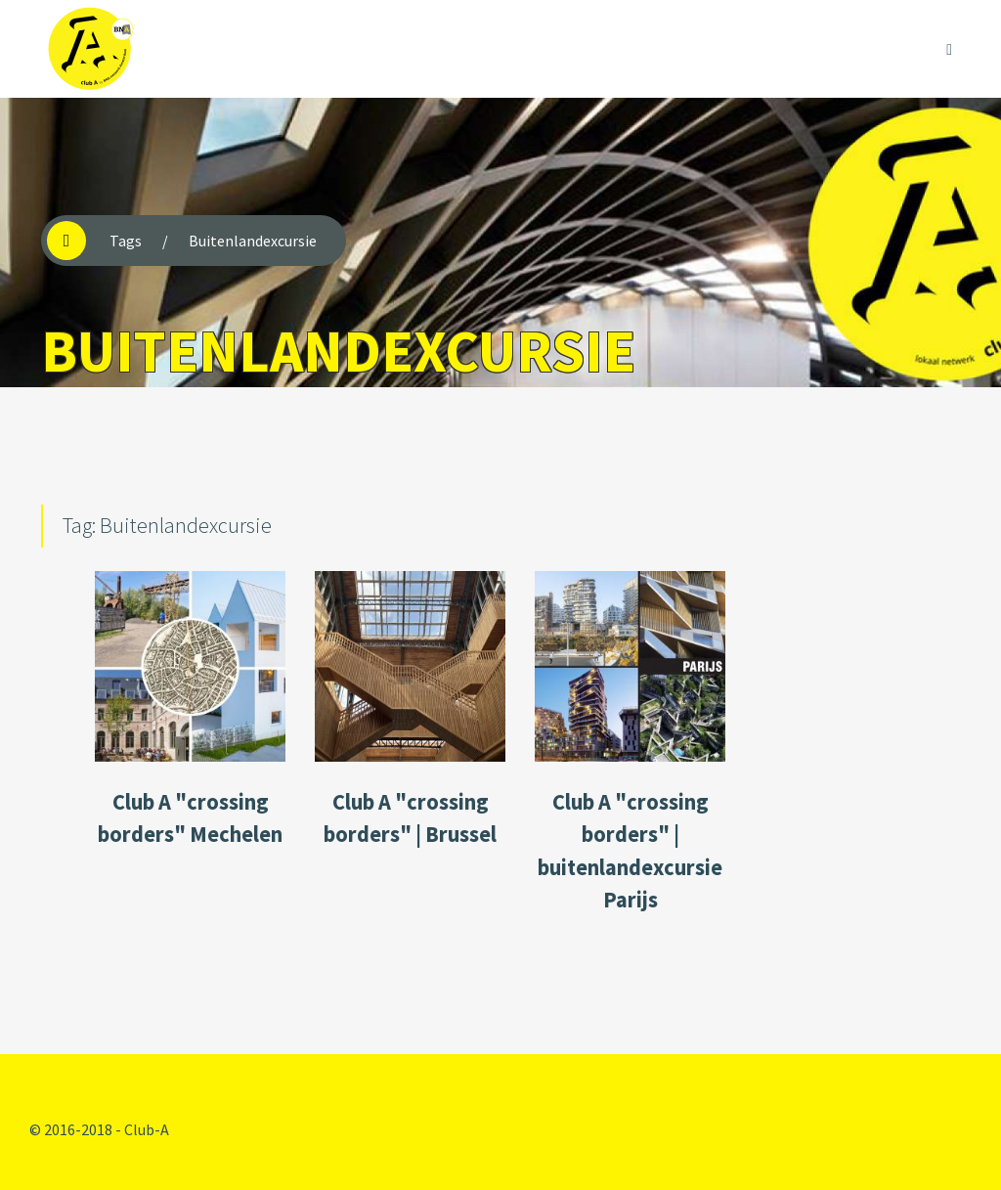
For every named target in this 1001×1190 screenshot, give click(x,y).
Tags (125, 240)
